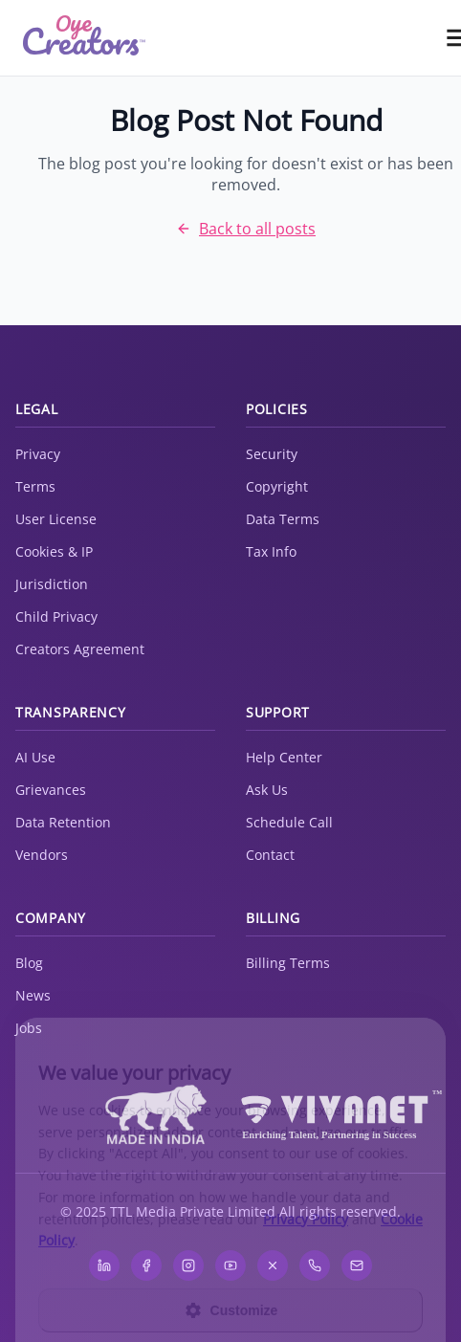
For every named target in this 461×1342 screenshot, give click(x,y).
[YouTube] (230, 1265)
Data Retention (63, 822)
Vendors (41, 855)
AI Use (35, 757)
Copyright (277, 486)
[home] (84, 38)
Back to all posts (246, 228)
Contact (270, 855)
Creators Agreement (79, 649)
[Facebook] (146, 1265)
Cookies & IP (54, 551)
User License (56, 519)
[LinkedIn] (104, 1265)
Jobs (28, 1028)
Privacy (37, 454)
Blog (29, 963)
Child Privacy (56, 616)
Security (271, 454)
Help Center (284, 757)
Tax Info (271, 551)
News (33, 995)
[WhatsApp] (314, 1265)
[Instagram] (188, 1265)
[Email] (356, 1265)
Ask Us (267, 790)
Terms (35, 486)
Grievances (50, 790)
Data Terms (282, 519)
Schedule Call (289, 822)
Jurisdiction (51, 584)
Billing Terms (288, 963)
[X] (272, 1265)
